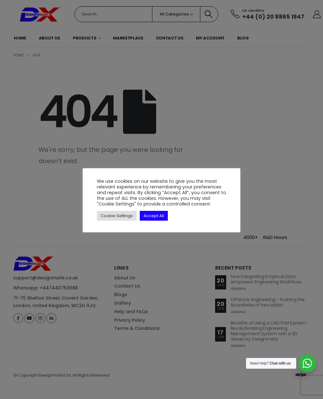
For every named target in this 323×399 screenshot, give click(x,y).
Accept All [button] (154, 216)
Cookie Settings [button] (117, 216)
